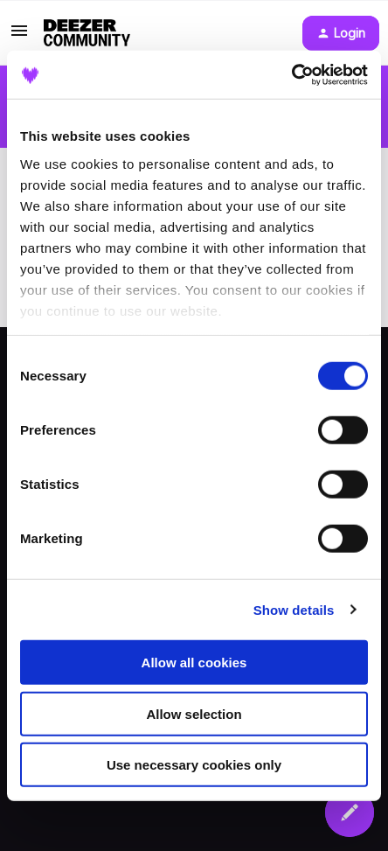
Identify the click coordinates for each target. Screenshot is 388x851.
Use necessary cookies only (194, 764)
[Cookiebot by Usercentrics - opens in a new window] (291, 74)
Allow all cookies (194, 662)
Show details (294, 609)
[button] (19, 36)
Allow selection (193, 713)
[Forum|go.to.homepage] (87, 33)
